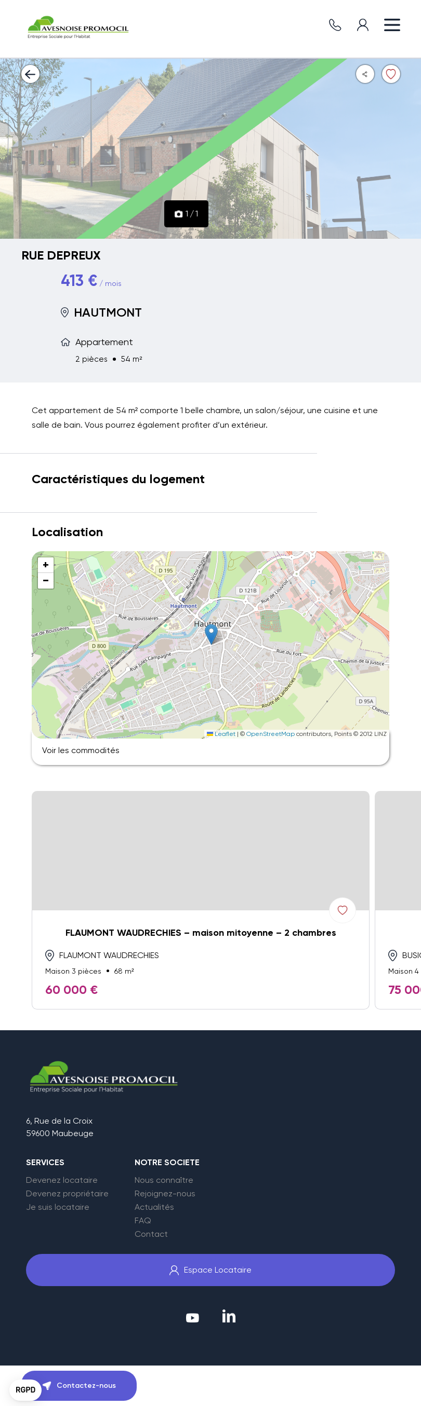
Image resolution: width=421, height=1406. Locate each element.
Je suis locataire (57, 1207)
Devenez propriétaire (67, 1194)
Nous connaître (164, 1180)
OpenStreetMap (270, 734)
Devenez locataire (62, 1180)
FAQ (143, 1221)
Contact (151, 1234)
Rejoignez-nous (165, 1194)
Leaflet (221, 734)
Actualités (154, 1207)
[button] (211, 634)
